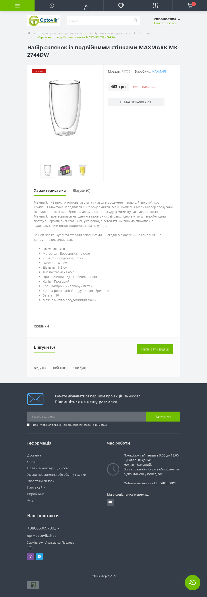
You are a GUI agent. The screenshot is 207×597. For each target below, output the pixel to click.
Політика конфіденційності (64, 425)
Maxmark (159, 71)
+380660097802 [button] (43, 528)
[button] (86, 7)
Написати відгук (155, 349)
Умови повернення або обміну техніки (56, 474)
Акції (31, 500)
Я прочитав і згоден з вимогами (69, 425)
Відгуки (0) (81, 190)
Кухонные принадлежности (113, 33)
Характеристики (50, 190)
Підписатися (163, 416)
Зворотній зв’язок (40, 481)
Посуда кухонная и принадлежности (62, 33)
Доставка (34, 455)
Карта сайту (36, 487)
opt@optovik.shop (42, 535)
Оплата (33, 462)
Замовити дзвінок (165, 23)
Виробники (35, 494)
